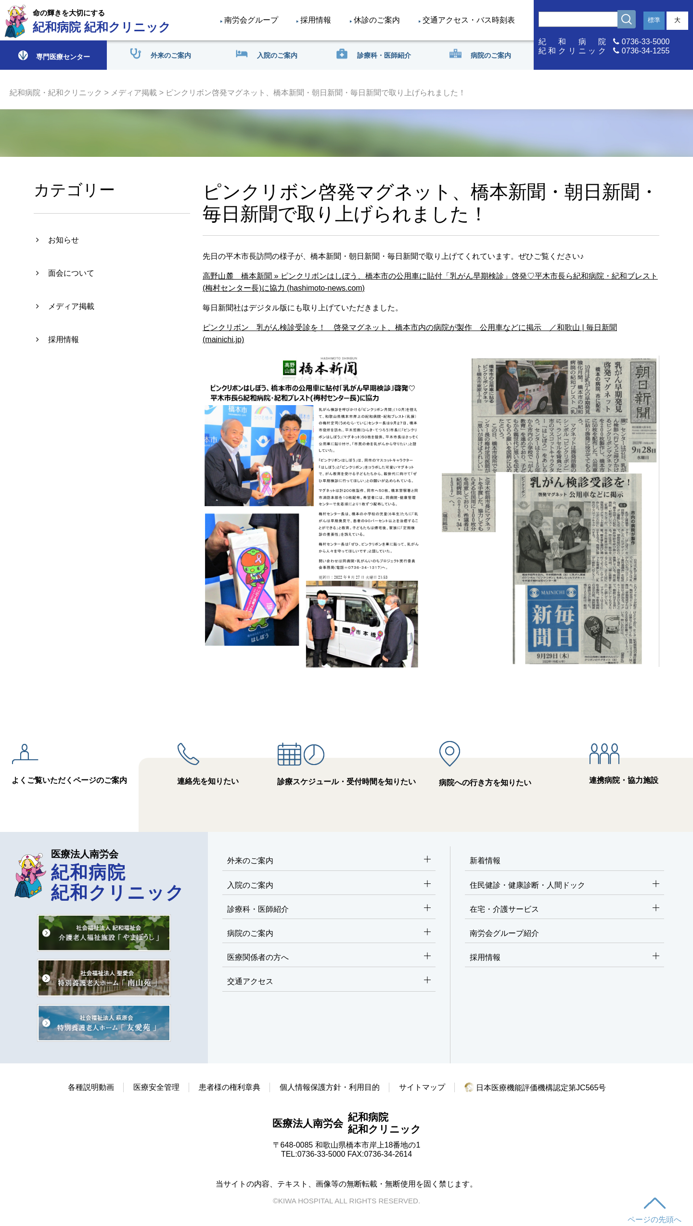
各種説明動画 (91, 1087)
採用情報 (315, 20)
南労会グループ (251, 20)
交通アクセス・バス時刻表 (469, 20)
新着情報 (485, 860)
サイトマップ (422, 1087)
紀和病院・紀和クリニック (56, 93)
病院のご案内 (329, 933)
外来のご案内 (329, 861)
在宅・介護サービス (564, 909)
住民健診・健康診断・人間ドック (564, 885)
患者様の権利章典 (229, 1087)
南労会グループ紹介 (504, 933)
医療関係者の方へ (329, 957)
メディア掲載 (134, 93)
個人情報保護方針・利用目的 (330, 1087)
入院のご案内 (329, 885)
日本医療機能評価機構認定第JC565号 (535, 1088)
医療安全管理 (156, 1087)
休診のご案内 (377, 20)
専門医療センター (53, 55)
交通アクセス (329, 981)
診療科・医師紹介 (329, 909)
